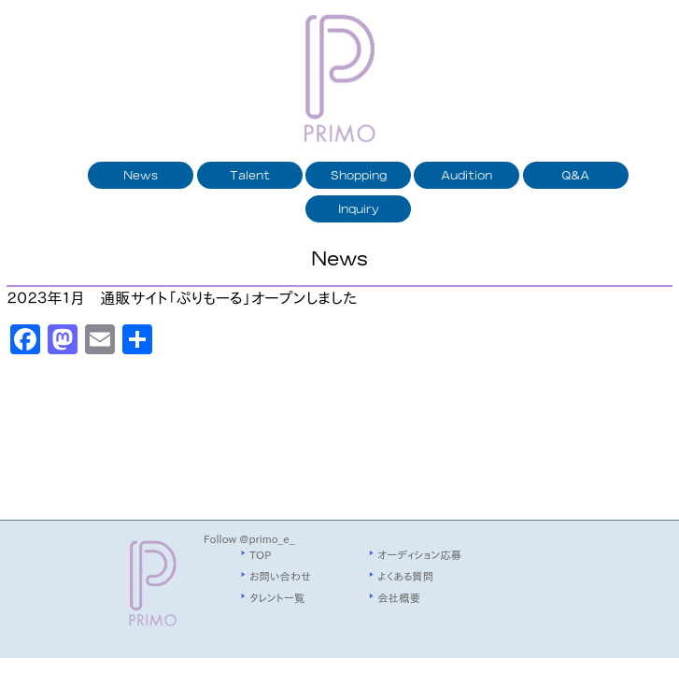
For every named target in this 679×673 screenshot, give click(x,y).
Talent (250, 174)
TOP (260, 555)
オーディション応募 (419, 555)
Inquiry (358, 208)
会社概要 (398, 598)
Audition (466, 174)
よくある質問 (405, 576)
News (140, 174)
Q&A (575, 174)
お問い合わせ (280, 576)
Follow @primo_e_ (249, 539)
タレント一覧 (276, 598)
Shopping (359, 174)
